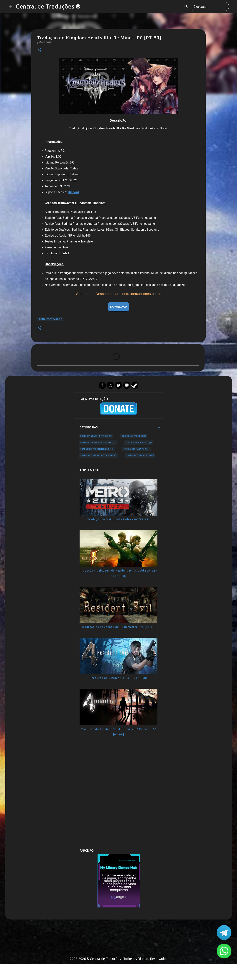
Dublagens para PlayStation (98, 442)
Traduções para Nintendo (96, 449)
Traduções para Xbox (140, 455)
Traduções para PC (50, 319)
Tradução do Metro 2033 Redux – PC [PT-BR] (118, 519)
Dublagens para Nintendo (96, 436)
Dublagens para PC (134, 436)
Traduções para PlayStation (98, 455)
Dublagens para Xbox (139, 442)
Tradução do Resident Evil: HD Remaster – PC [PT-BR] (118, 626)
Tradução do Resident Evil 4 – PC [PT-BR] (118, 677)
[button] (39, 49)
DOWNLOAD (118, 306)
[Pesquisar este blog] (209, 6)
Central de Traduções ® (48, 6)
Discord (73, 192)
